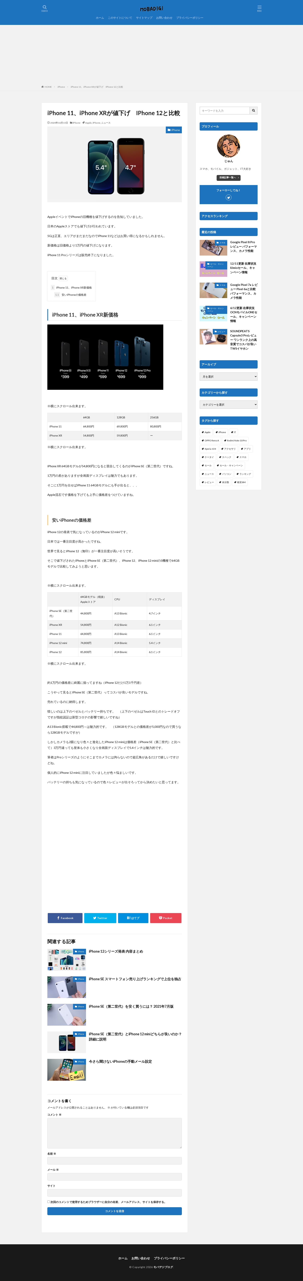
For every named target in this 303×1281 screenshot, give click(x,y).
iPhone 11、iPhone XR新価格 (71, 287)
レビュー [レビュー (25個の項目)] (209, 482)
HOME (48, 86)
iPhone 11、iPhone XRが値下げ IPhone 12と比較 (97, 86)
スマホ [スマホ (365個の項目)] (242, 457)
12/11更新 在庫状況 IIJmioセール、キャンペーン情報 (243, 268)
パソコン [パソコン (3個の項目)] (226, 473)
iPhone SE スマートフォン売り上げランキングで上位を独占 (135, 979)
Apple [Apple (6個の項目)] (207, 432)
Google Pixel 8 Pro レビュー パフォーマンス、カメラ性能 (243, 246)
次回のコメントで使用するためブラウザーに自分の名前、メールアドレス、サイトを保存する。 (108, 1202)
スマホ (222, 242)
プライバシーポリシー (189, 17)
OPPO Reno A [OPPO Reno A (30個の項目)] (212, 440)
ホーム (100, 17)
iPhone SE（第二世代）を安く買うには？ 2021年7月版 (131, 1006)
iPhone (61, 86)
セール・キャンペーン (215, 265)
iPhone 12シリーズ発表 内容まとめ (116, 951)
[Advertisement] (151, 54)
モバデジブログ (163, 1267)
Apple (88, 122)
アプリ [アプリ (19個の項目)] (247, 448)
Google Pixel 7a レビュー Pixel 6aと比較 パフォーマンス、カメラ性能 (244, 291)
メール (53, 1169)
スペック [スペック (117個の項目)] (226, 457)
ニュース (106, 122)
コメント (54, 1114)
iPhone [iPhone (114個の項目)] (222, 432)
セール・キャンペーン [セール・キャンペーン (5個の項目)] (231, 465)
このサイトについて (120, 17)
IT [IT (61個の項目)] (235, 432)
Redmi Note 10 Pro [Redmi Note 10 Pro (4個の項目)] (237, 440)
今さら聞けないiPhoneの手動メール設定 (120, 1061)
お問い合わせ (164, 17)
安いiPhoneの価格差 (70, 294)
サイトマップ (144, 17)
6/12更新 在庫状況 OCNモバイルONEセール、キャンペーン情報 (243, 314)
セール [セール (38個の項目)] (208, 465)
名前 (51, 1153)
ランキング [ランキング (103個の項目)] (245, 473)
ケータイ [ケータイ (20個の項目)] (209, 457)
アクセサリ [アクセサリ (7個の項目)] (230, 448)
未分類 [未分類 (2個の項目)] (225, 482)
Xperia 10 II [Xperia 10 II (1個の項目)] (210, 448)
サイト (51, 1185)
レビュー (221, 331)
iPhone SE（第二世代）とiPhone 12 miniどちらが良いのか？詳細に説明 (135, 1036)
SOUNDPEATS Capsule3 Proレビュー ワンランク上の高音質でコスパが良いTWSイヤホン (243, 339)
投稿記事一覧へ (228, 177)
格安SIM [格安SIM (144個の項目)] (241, 482)
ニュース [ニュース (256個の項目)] (209, 473)
